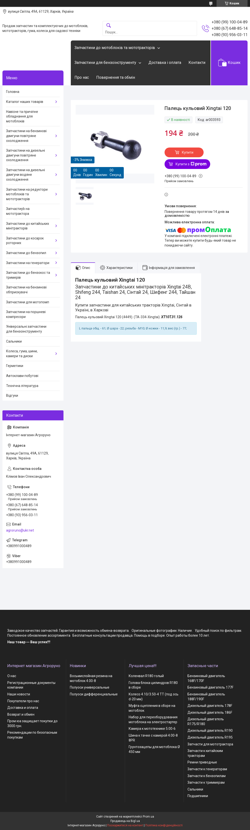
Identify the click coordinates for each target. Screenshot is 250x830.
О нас (11, 676)
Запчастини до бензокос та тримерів (28, 275)
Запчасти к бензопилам (207, 776)
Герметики (14, 366)
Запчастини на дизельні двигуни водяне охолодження (25, 174)
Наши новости (18, 694)
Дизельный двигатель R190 (210, 730)
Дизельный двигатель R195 (210, 737)
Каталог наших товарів (24, 102)
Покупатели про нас (23, 701)
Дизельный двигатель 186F (210, 712)
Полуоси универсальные (89, 687)
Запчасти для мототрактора (210, 744)
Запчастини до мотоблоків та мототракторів (114, 47)
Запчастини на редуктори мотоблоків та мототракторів (27, 194)
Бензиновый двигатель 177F (210, 687)
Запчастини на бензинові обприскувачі (26, 289)
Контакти (196, 62)
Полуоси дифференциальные (94, 694)
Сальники (14, 341)
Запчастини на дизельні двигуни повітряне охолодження (25, 155)
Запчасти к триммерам (206, 782)
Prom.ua (148, 816)
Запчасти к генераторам (207, 769)
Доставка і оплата (164, 62)
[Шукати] (108, 26)
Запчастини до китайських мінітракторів (27, 226)
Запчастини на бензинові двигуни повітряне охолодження (26, 135)
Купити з (191, 164)
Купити (187, 152)
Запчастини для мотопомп (27, 302)
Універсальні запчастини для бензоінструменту (26, 329)
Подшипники (198, 796)
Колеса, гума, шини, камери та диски (22, 353)
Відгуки (12, 395)
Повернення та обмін (115, 77)
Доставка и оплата (22, 708)
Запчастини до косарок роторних (25, 240)
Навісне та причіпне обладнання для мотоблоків (22, 116)
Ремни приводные (202, 762)
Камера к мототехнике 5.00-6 (152, 729)
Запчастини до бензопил (26, 253)
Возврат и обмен (20, 714)
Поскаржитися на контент (125, 825)
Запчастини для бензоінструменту (105, 62)
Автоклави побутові (22, 376)
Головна (12, 92)
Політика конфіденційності (164, 825)
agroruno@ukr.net (20, 530)
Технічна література (22, 386)
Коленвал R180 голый (146, 676)
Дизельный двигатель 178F (210, 706)
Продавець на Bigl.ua (125, 821)
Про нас (81, 77)
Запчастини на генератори (27, 263)
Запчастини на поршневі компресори (26, 314)
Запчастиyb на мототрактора (18, 211)
